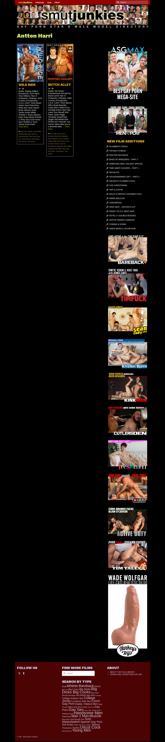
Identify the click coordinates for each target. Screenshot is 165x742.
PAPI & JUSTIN (116, 190)
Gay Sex (34, 134)
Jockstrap (51, 149)
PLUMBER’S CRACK (118, 146)
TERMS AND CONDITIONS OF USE (126, 674)
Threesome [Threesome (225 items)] (67, 728)
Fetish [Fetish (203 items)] (84, 707)
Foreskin (56, 144)
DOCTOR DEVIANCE (118, 155)
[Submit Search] (118, 2)
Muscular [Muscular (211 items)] (66, 719)
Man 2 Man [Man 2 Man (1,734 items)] (80, 716)
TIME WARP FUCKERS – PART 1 (124, 168)
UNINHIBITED (115, 203)
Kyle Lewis (65, 149)
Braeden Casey (57, 139)
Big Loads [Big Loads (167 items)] (95, 693)
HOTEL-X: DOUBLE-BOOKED (122, 215)
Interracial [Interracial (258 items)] (66, 716)
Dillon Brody (57, 141)
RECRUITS (114, 172)
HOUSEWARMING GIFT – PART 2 (124, 177)
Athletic (30, 131)
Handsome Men (23, 136)
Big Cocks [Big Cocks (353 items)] (73, 689)
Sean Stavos (23, 141)
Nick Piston (51, 151)
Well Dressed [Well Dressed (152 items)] (67, 731)
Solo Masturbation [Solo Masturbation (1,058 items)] (76, 720)
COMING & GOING (117, 224)
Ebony (63, 141)
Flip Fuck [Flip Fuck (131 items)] (91, 707)
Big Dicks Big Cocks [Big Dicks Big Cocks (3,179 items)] (79, 690)
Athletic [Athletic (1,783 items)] (72, 686)
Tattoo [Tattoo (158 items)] (88, 725)
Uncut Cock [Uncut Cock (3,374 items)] (90, 727)
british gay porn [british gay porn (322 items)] (87, 695)
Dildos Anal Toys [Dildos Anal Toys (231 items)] (75, 707)
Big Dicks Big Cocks (25, 134)
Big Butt (57, 136)
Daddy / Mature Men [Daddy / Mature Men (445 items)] (86, 704)
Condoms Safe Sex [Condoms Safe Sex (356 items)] (81, 701)
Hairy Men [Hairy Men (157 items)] (88, 710)
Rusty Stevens (26, 139)
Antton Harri (23, 131)
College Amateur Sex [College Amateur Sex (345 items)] (72, 698)
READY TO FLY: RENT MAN (121, 211)
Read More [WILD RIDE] (23, 127)
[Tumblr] (24, 673)
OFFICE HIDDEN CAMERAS (122, 220)
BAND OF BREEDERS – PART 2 (123, 159)
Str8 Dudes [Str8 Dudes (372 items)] (68, 724)
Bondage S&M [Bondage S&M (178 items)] (74, 695)
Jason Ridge (67, 146)
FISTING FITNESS (117, 151)
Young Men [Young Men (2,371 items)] (81, 730)
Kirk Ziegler (58, 149)
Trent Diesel (31, 141)
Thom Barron (60, 151)
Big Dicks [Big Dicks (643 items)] (85, 689)
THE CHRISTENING (118, 185)
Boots (50, 139)
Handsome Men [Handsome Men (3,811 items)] (88, 713)
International (52, 146)
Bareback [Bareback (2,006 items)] (86, 686)
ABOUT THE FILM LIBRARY (122, 672)
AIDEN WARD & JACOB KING (122, 228)
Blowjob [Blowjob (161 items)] (65, 695)
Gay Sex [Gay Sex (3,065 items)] (76, 709)
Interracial (59, 146)
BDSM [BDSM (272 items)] (97, 686)
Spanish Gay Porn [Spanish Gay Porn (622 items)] (91, 721)
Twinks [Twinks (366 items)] (75, 728)
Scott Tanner (35, 139)
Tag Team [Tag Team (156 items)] (82, 725)
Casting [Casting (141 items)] (98, 695)
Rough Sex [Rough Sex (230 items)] (79, 719)
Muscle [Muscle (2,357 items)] (95, 716)
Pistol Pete (32, 136)
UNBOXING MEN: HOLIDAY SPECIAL (126, 164)
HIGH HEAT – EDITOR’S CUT (122, 207)
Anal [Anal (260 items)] (64, 686)
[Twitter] (19, 673)
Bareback (51, 136)
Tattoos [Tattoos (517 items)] (95, 724)
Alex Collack (53, 133)
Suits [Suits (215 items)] (76, 725)
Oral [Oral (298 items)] (72, 719)
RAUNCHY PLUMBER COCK (122, 181)
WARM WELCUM (117, 198)
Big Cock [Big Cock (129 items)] (65, 689)
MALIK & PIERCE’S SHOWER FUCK (125, 194)
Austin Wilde (37, 131)
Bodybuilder (64, 136)
